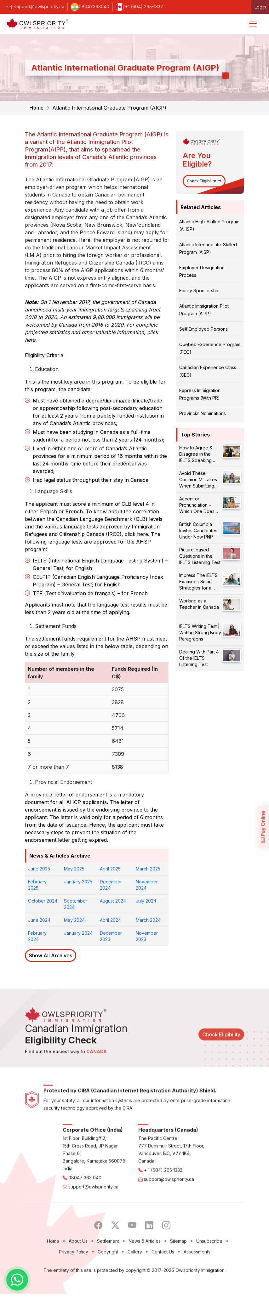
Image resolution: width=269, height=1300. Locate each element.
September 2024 (75, 903)
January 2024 (78, 932)
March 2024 (148, 919)
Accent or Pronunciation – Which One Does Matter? (197, 505)
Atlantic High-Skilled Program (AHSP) (209, 225)
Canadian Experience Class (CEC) (207, 370)
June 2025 (39, 868)
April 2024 (110, 919)
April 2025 (110, 868)
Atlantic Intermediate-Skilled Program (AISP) (208, 248)
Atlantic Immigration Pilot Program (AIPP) (204, 309)
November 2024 (147, 884)
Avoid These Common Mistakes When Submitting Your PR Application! (200, 479)
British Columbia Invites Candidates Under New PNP (198, 530)
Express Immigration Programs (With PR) (199, 393)
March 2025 (148, 868)
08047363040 (90, 6)
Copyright (108, 1274)
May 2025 (74, 868)
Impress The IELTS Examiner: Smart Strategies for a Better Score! (198, 581)
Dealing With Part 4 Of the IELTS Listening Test (199, 658)
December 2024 (111, 884)
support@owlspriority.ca (34, 6)
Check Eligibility (204, 181)
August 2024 (113, 900)
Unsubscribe (209, 1264)
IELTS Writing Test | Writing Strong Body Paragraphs (200, 632)
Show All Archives (50, 955)
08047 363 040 (84, 1200)
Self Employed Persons (203, 328)
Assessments (197, 1274)
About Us (78, 1264)
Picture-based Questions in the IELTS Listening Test (199, 556)
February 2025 (37, 884)
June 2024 (39, 919)
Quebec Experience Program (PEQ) (209, 347)
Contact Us (163, 1274)
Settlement (108, 1264)
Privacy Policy (73, 1274)
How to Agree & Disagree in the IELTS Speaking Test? (195, 454)
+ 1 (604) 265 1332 (163, 1193)
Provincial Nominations (202, 413)
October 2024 (42, 900)
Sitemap (178, 1264)
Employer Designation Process (202, 271)
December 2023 (111, 936)
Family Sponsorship (199, 290)
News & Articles (145, 1264)
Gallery (135, 1274)
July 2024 (146, 900)
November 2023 (147, 936)
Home (36, 108)
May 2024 (74, 919)
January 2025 (78, 881)
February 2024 (37, 936)
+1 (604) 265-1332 (139, 6)
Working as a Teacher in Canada (199, 603)
